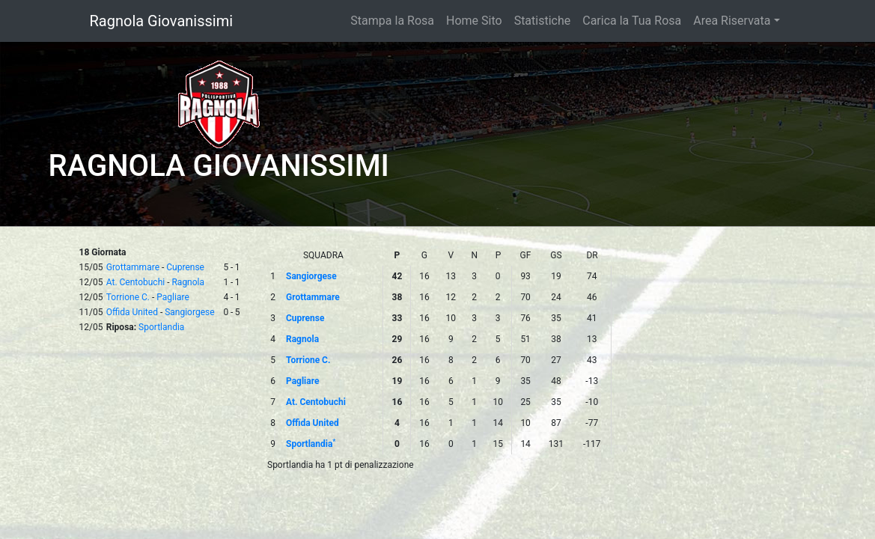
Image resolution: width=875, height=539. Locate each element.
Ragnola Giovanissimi (162, 21)
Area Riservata (731, 20)
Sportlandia (161, 327)
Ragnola (187, 282)
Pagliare (172, 297)
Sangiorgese (189, 312)
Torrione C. (128, 297)
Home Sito (474, 20)
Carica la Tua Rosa (631, 20)
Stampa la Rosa (392, 20)
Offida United (132, 312)
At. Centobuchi (135, 282)
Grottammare (132, 267)
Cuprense (185, 267)
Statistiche (542, 20)
